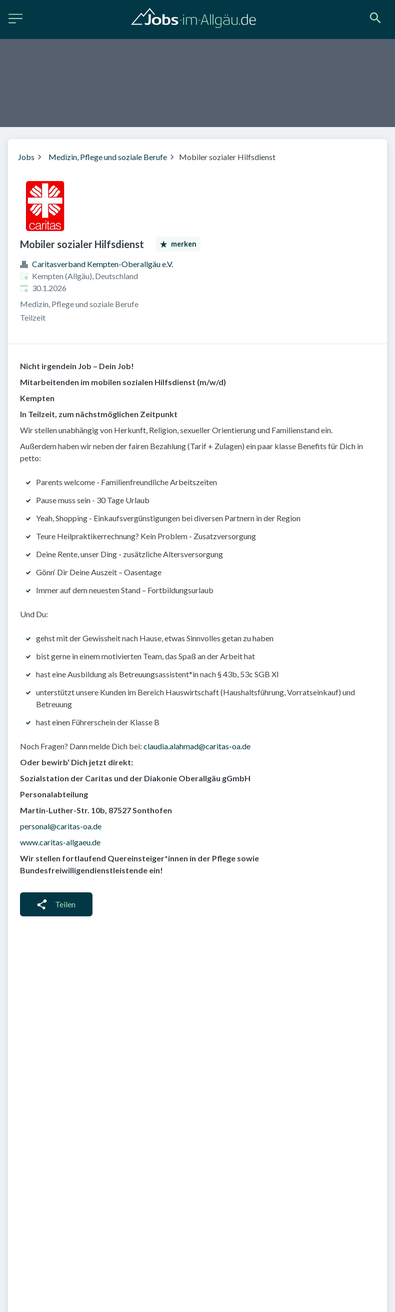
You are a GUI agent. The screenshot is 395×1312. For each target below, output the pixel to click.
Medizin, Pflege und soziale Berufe (107, 157)
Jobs (26, 157)
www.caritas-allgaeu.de (60, 842)
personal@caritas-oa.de (61, 826)
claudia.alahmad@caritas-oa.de (197, 746)
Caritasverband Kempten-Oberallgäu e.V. (102, 264)
